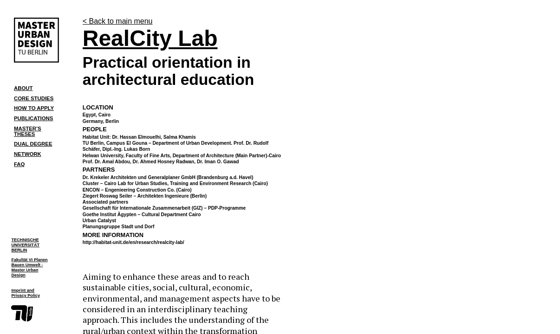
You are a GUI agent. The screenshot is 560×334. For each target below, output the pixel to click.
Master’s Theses (27, 131)
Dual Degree (33, 144)
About (23, 88)
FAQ (19, 164)
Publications (33, 118)
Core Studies (33, 98)
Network (27, 154)
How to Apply (34, 108)
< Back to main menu (118, 21)
